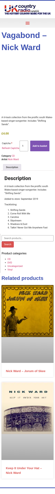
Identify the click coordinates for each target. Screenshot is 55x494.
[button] (27, 23)
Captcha (7, 143)
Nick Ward (13, 159)
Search (7, 244)
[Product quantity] (24, 146)
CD (13, 155)
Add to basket (40, 146)
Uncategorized (15, 266)
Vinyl (9, 269)
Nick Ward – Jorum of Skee (25, 371)
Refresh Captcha (10, 148)
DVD (9, 262)
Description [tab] (12, 167)
